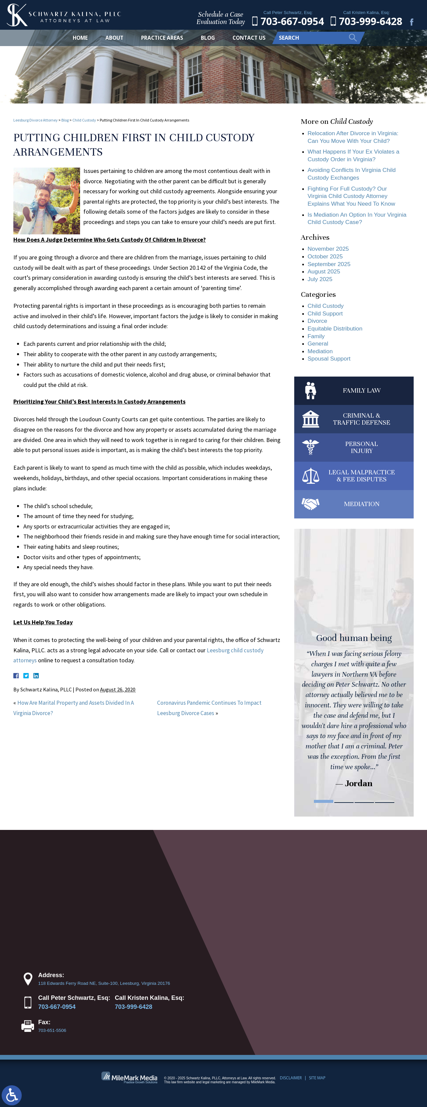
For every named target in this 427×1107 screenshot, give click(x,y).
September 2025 (330, 267)
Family (316, 341)
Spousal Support (330, 364)
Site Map (317, 1084)
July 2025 (320, 282)
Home (76, 37)
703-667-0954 (57, 1013)
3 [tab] (364, 807)
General (318, 349)
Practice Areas (160, 37)
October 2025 (326, 259)
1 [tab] (323, 807)
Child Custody (84, 120)
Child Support (326, 317)
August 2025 (324, 275)
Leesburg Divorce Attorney (35, 120)
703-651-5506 (52, 1036)
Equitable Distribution (336, 333)
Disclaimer (291, 1084)
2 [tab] (344, 807)
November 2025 (329, 251)
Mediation (321, 357)
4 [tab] (384, 807)
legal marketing (213, 1088)
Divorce (318, 325)
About (111, 37)
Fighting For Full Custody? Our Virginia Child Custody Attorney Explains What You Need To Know (353, 198)
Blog (207, 37)
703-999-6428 (133, 1013)
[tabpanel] (354, 670)
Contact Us (250, 37)
